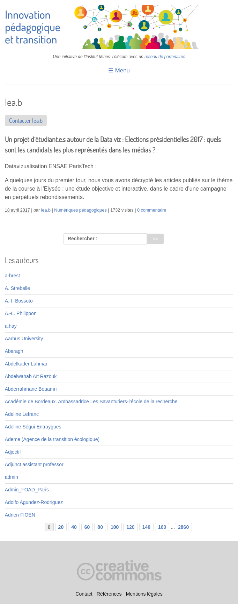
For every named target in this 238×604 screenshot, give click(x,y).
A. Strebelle (17, 288)
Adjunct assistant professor (34, 464)
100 (115, 527)
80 (100, 527)
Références (109, 594)
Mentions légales (144, 594)
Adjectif (13, 452)
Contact (83, 594)
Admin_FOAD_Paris (27, 489)
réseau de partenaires (164, 56)
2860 (183, 527)
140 (146, 527)
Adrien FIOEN (20, 515)
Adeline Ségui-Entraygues (33, 426)
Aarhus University (24, 338)
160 (162, 527)
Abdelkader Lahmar (26, 364)
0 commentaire (151, 210)
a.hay (11, 326)
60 (87, 527)
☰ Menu (119, 70)
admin (11, 477)
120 (130, 527)
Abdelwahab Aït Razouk (31, 376)
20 (61, 527)
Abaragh (14, 351)
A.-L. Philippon (21, 313)
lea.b (46, 210)
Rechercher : (83, 238)
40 (74, 527)
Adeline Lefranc (22, 414)
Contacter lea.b (26, 120)
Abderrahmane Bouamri (31, 389)
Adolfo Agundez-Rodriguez (34, 502)
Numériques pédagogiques (80, 210)
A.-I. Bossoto (19, 301)
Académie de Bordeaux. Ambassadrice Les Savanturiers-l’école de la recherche (91, 401)
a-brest (12, 275)
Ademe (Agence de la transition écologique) (52, 439)
